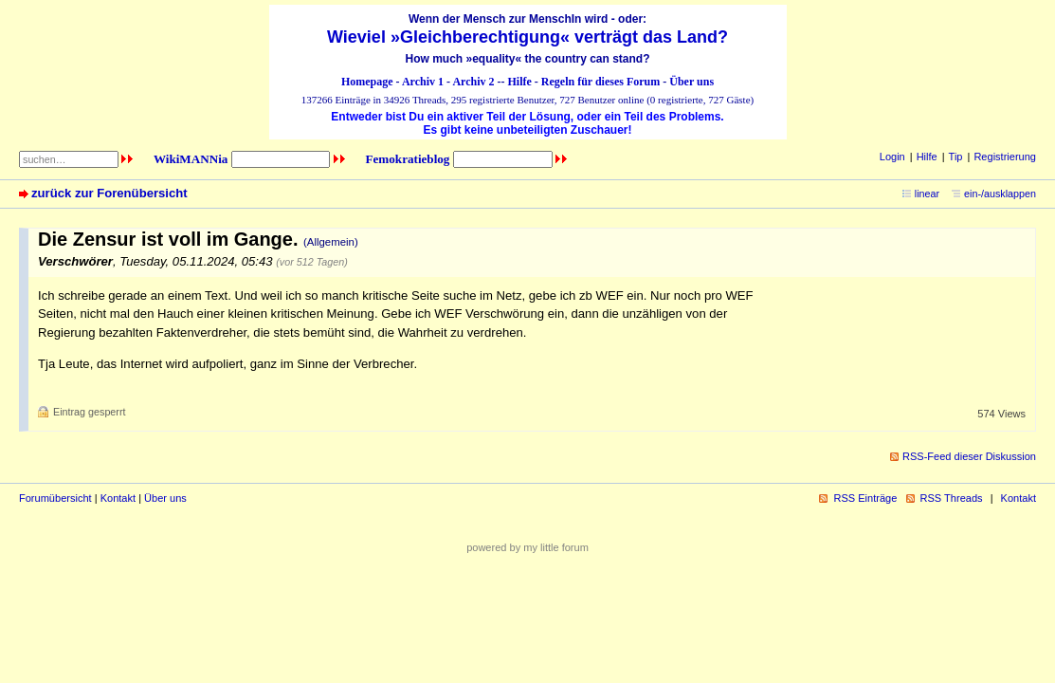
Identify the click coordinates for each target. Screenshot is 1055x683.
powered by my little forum (527, 547)
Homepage (367, 81)
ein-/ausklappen (1000, 193)
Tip (956, 156)
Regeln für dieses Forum (600, 81)
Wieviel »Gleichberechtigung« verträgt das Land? (527, 37)
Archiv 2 (473, 81)
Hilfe (520, 81)
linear (927, 193)
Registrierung (1004, 156)
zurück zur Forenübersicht (109, 193)
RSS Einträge (865, 498)
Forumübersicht (55, 498)
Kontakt (118, 498)
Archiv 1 (423, 81)
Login (892, 156)
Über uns (691, 81)
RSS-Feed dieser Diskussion (969, 456)
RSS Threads (951, 498)
